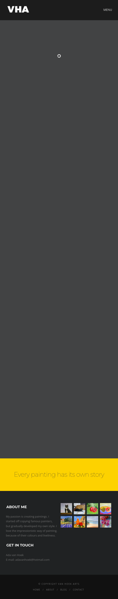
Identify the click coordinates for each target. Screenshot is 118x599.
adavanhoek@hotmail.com (32, 560)
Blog (63, 589)
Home (36, 589)
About (50, 589)
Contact (78, 589)
